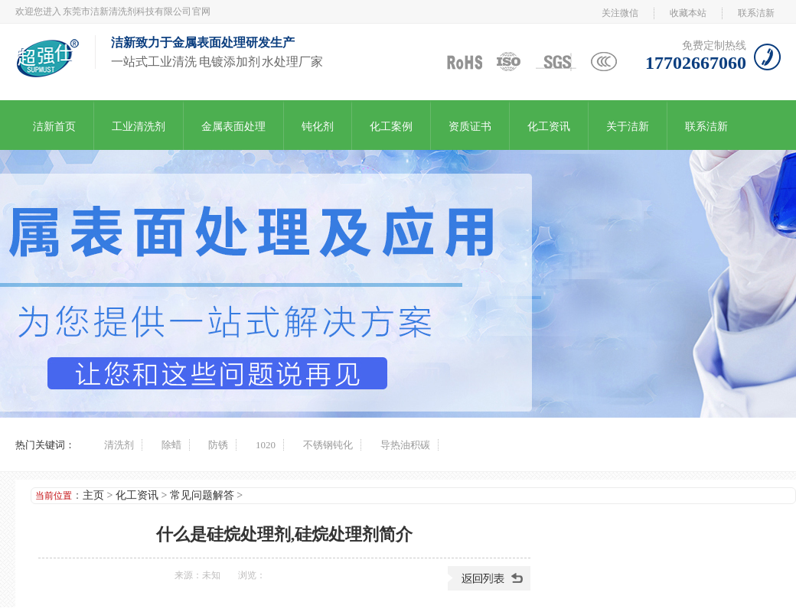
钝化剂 (318, 126)
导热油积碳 (405, 445)
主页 (93, 495)
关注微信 (620, 13)
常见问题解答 (202, 495)
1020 (266, 445)
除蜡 (171, 445)
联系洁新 (756, 13)
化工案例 (391, 126)
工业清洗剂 (138, 126)
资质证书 (470, 126)
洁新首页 (54, 126)
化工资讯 (548, 126)
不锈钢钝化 (328, 445)
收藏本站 (688, 13)
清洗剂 (119, 445)
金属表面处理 (233, 126)
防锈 (218, 445)
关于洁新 (627, 126)
